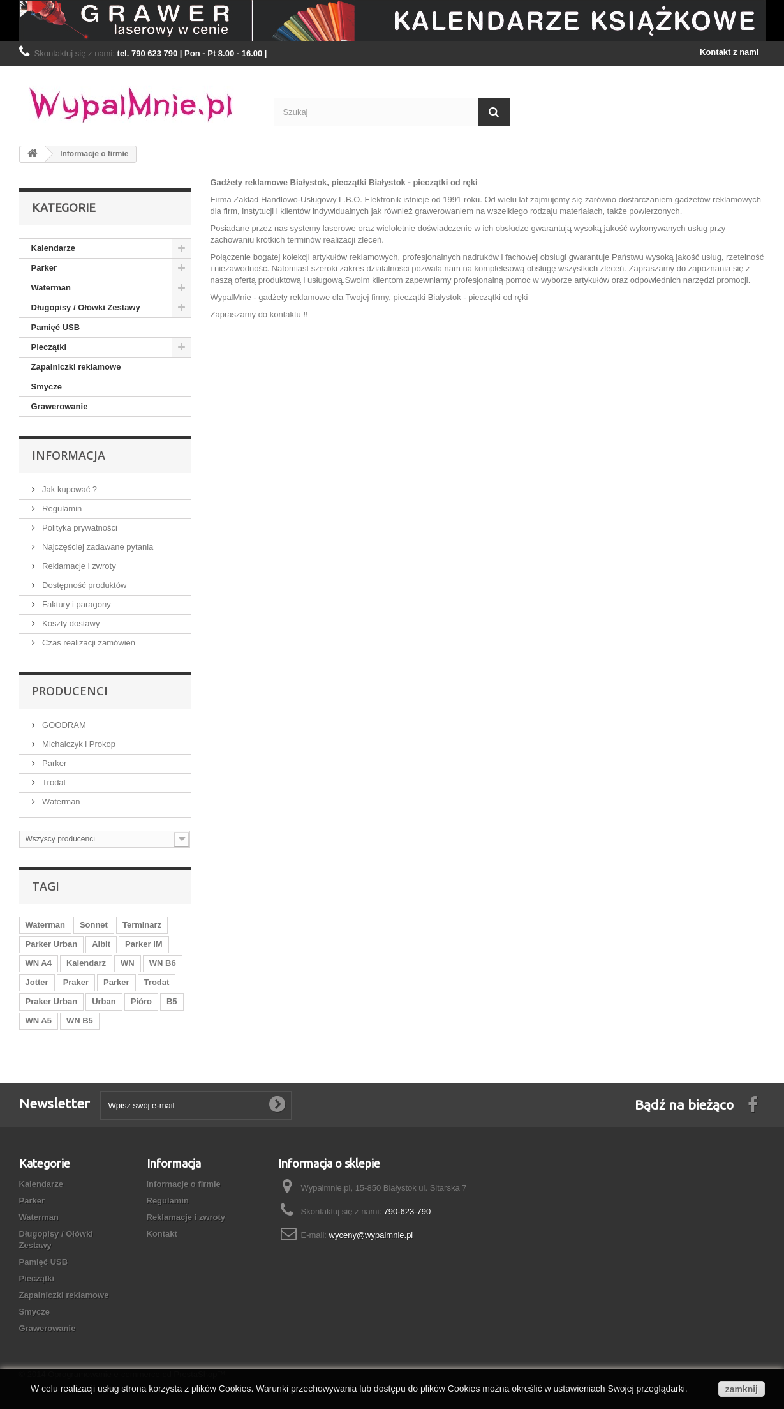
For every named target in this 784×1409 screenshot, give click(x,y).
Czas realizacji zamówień (88, 642)
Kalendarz (86, 963)
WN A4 (39, 963)
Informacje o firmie (184, 1184)
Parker (44, 268)
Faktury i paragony (75, 604)
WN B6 (162, 963)
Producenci (70, 690)
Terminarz (141, 925)
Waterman (51, 287)
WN (128, 963)
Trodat (53, 782)
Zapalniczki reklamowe (76, 367)
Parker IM (144, 944)
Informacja (68, 455)
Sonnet (94, 925)
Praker (76, 982)
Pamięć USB (55, 327)
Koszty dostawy (70, 623)
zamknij (741, 1389)
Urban (104, 1001)
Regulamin (61, 508)
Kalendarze (53, 248)
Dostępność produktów (83, 585)
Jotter (37, 982)
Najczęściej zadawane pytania (97, 547)
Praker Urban (52, 1001)
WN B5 (79, 1020)
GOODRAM (63, 725)
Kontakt (162, 1234)
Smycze (46, 386)
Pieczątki (49, 347)
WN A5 (39, 1020)
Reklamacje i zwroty (78, 566)
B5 (171, 1001)
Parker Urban (52, 944)
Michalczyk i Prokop (77, 744)
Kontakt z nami (729, 52)
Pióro (141, 1001)
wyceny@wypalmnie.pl (371, 1235)
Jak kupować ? (69, 489)
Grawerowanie (59, 406)
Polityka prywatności (78, 527)
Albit (101, 944)
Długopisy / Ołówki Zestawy (85, 307)
